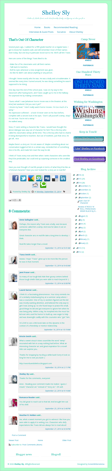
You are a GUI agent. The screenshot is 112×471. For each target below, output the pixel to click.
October (82, 194)
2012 (79, 252)
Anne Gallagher (26, 220)
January (82, 243)
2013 (79, 248)
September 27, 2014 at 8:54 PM (57, 429)
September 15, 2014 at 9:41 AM (57, 248)
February (83, 239)
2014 (79, 183)
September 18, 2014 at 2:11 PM (57, 367)
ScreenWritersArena (96, 464)
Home (37, 27)
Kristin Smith (25, 336)
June (81, 224)
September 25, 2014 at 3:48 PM (57, 408)
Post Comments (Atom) (32, 444)
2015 (79, 179)
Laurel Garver (25, 290)
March (82, 235)
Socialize (61, 31)
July (80, 220)
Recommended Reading (66, 27)
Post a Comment (19, 435)
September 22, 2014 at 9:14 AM (57, 391)
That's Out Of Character (83, 202)
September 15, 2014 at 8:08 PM (57, 283)
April (81, 232)
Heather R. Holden (27, 415)
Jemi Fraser (24, 272)
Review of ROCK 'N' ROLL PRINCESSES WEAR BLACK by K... (87, 209)
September (83, 198)
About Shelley (76, 31)
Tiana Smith (25, 254)
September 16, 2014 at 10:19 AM (57, 329)
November (83, 190)
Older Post (66, 440)
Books (47, 27)
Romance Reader (27, 397)
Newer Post (14, 440)
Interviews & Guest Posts (41, 31)
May (81, 228)
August (82, 216)
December (83, 186)
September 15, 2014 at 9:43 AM (57, 265)
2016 (79, 175)
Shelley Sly (56, 12)
